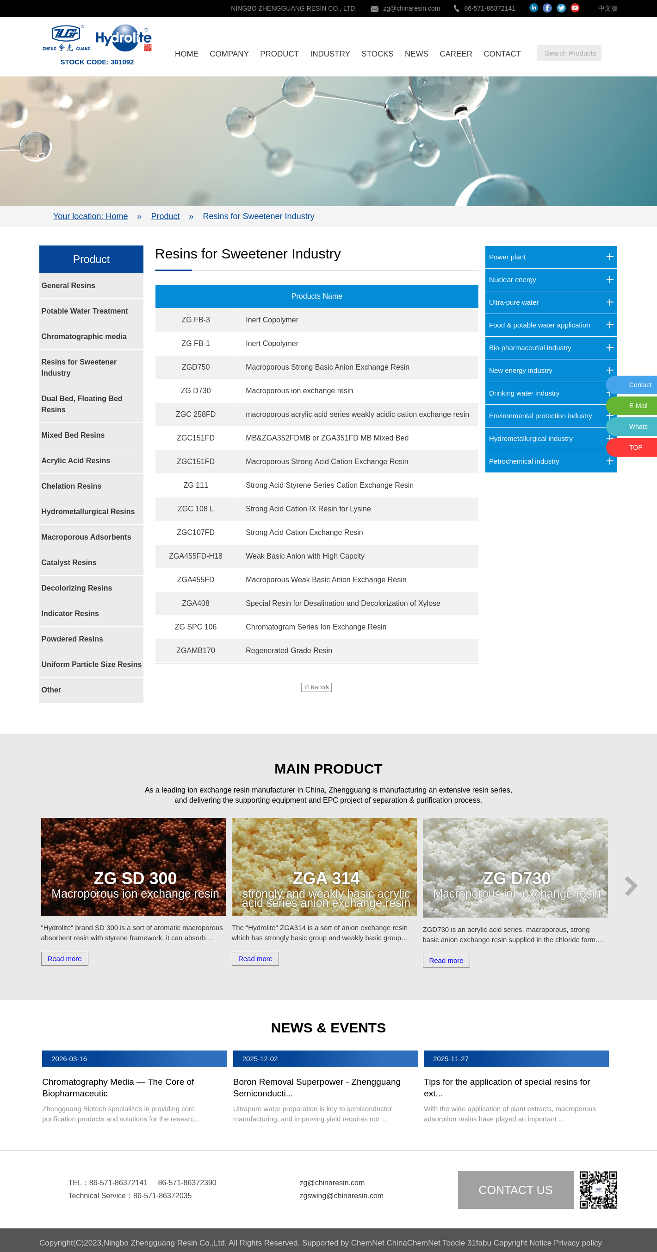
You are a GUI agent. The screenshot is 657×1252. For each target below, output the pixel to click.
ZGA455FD (196, 580)
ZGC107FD (196, 532)
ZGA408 (196, 603)
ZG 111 (195, 485)
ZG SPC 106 (196, 627)
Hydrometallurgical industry (531, 438)
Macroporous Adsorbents (86, 537)
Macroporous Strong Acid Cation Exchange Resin (327, 462)
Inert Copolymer (272, 320)
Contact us (515, 1189)
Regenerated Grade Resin (289, 650)
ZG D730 (196, 391)
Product (165, 216)
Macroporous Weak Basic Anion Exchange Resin (326, 580)
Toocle (453, 1243)
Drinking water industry (524, 393)
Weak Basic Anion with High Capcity (305, 556)
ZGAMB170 (195, 650)
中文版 (608, 8)
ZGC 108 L (196, 509)
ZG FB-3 (195, 320)
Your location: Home (90, 216)
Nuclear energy (512, 279)
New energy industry (520, 370)
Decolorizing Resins (77, 588)
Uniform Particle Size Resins (92, 664)
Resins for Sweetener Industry (79, 367)
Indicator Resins (70, 613)
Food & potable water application (539, 325)
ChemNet (367, 1243)
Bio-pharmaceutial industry (530, 348)
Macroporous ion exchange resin (299, 391)
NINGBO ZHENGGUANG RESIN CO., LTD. (294, 8)
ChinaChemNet (413, 1243)
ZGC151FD (196, 438)
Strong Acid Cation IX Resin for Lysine (308, 509)
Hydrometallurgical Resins (88, 512)
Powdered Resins (72, 639)
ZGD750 (196, 367)
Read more (64, 959)
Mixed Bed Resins (73, 435)
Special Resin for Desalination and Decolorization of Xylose (343, 603)
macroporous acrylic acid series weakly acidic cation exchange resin (357, 414)
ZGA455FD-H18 (196, 556)
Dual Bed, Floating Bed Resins (82, 404)
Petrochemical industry (524, 461)
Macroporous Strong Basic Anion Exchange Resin (327, 367)
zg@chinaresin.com (411, 8)
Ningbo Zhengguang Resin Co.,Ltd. (166, 1243)
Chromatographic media (84, 336)
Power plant (507, 257)
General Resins (69, 285)
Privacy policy (578, 1243)
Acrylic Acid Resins (76, 461)
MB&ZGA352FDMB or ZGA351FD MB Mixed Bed (327, 438)
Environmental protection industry (540, 416)
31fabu (479, 1243)
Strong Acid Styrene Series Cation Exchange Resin (330, 485)
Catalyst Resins (69, 562)
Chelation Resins (72, 486)
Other (52, 690)
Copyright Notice (523, 1243)
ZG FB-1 (195, 343)
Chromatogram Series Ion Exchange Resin (316, 627)
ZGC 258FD (196, 414)
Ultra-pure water (514, 302)
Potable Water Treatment (85, 311)
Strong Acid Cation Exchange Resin (304, 532)
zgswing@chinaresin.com (342, 1196)
